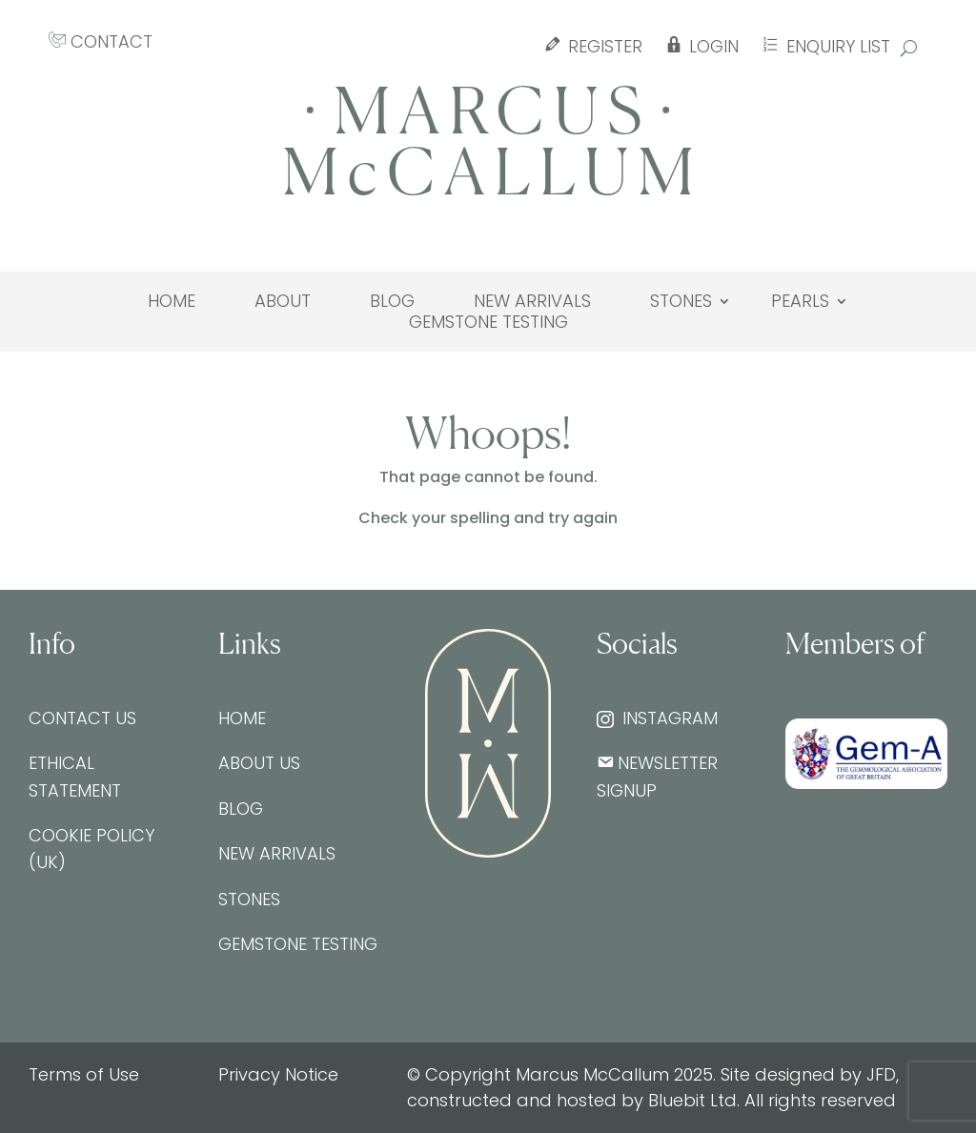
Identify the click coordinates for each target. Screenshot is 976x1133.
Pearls (800, 301)
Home (171, 301)
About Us (259, 763)
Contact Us (82, 718)
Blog (392, 301)
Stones (681, 301)
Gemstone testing (488, 322)
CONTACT (100, 41)
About (282, 301)
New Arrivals (532, 301)
